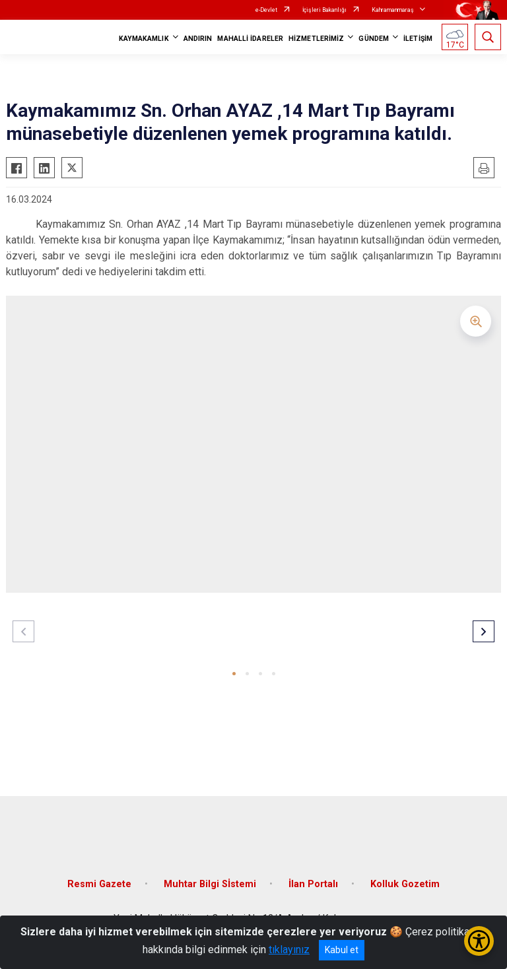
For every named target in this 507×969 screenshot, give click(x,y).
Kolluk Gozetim (405, 884)
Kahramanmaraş (393, 10)
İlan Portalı (313, 884)
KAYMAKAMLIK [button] (144, 38)
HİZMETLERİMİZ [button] (316, 38)
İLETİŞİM (417, 38)
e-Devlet (266, 10)
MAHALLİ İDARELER (250, 38)
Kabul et (341, 950)
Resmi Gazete (99, 884)
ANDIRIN (198, 38)
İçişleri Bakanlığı (324, 10)
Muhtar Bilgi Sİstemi (210, 884)
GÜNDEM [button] (373, 38)
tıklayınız (289, 949)
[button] (234, 673)
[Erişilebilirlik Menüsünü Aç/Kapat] (479, 941)
